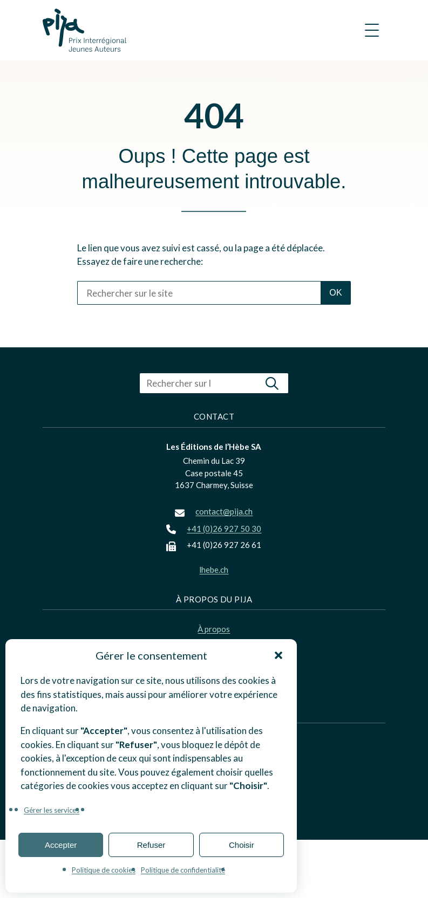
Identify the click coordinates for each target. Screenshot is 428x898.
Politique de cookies (103, 870)
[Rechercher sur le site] (199, 293)
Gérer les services (51, 810)
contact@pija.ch (224, 511)
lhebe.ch (213, 569)
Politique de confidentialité (183, 870)
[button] (278, 655)
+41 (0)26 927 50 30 (224, 528)
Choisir (241, 844)
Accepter (61, 844)
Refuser (151, 844)
